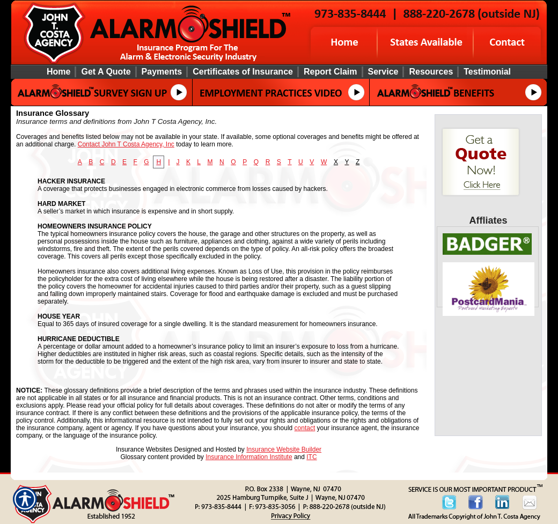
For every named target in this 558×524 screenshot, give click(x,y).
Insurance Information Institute (248, 457)
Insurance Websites (144, 449)
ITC (311, 457)
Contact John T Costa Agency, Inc (126, 144)
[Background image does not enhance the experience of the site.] (279, 71)
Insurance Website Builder (283, 449)
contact (305, 428)
